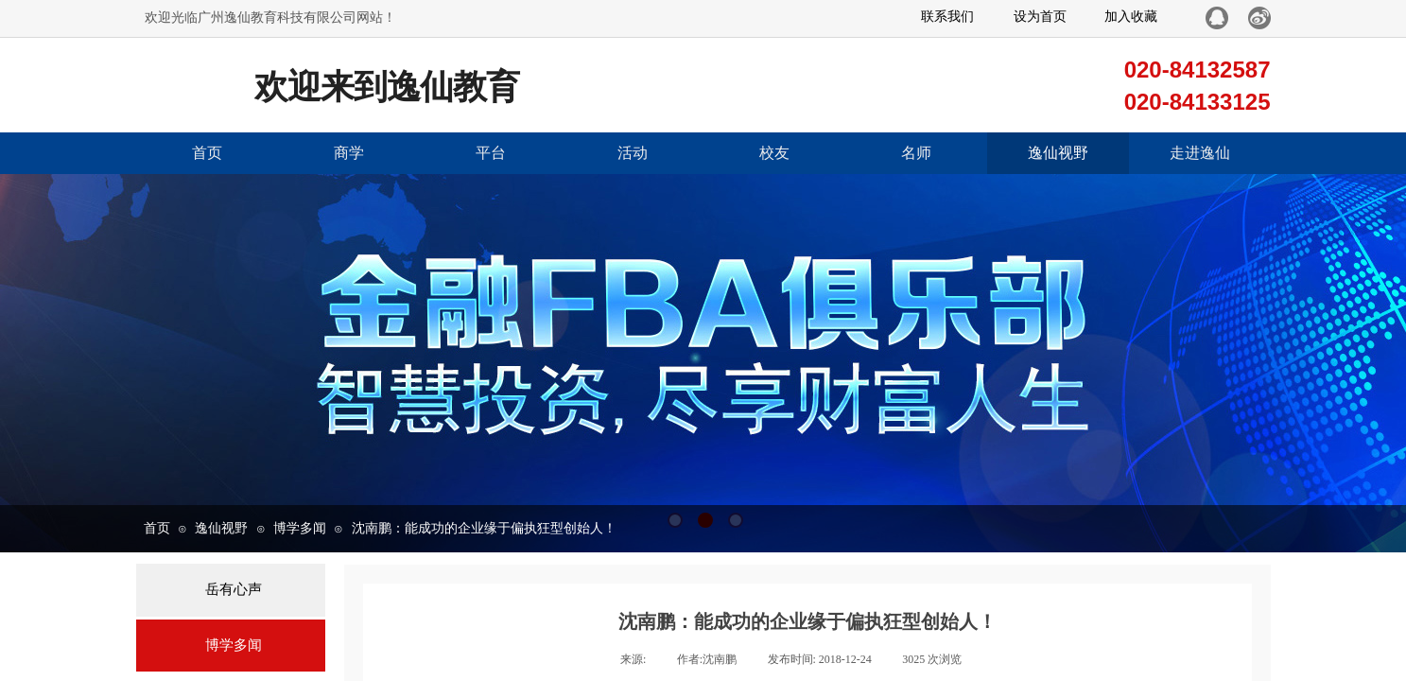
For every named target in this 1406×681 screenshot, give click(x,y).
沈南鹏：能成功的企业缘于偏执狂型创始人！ (484, 528)
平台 (491, 153)
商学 (349, 153)
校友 (774, 153)
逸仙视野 (1058, 153)
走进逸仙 (1200, 153)
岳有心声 (233, 589)
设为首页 (1040, 16)
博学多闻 (299, 528)
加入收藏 (1130, 16)
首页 (207, 153)
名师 (916, 153)
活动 (632, 153)
